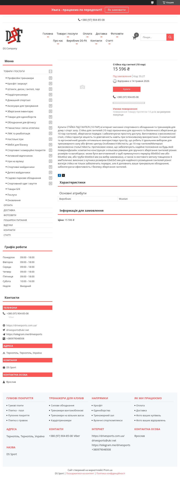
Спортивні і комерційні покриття (26, 150)
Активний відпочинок (20, 155)
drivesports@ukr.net (17, 329)
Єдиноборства (101, 410)
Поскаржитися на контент (80, 473)
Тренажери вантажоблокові (67, 410)
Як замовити (117, 10)
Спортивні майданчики (21, 167)
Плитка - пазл (16, 410)
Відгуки (8, 225)
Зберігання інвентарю (20, 111)
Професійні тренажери (20, 78)
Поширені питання (15, 220)
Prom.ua (108, 470)
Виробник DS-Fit (77, 40)
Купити (126, 89)
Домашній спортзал (18, 100)
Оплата (87, 33)
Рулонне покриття (18, 415)
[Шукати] (170, 37)
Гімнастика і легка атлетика (23, 128)
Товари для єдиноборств (21, 117)
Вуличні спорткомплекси (108, 420)
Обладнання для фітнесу (21, 122)
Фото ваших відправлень (151, 420)
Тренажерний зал (103, 415)
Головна (48, 33)
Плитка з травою (18, 420)
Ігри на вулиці (15, 161)
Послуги (12, 194)
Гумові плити (16, 405)
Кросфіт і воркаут (17, 83)
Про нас (58, 40)
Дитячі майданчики (18, 172)
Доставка (101, 33)
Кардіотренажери (17, 94)
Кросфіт (97, 405)
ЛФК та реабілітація (18, 133)
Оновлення (14, 200)
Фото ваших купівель (148, 415)
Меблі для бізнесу (17, 144)
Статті (109, 40)
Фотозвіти (117, 33)
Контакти (96, 40)
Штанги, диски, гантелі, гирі (23, 89)
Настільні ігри (15, 139)
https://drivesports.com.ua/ (21, 325)
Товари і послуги (67, 33)
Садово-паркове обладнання (24, 178)
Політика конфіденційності (110, 473)
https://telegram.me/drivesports (24, 334)
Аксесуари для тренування (22, 105)
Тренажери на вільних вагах (67, 415)
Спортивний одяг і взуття (22, 183)
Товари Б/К (13, 189)
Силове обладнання (62, 405)
